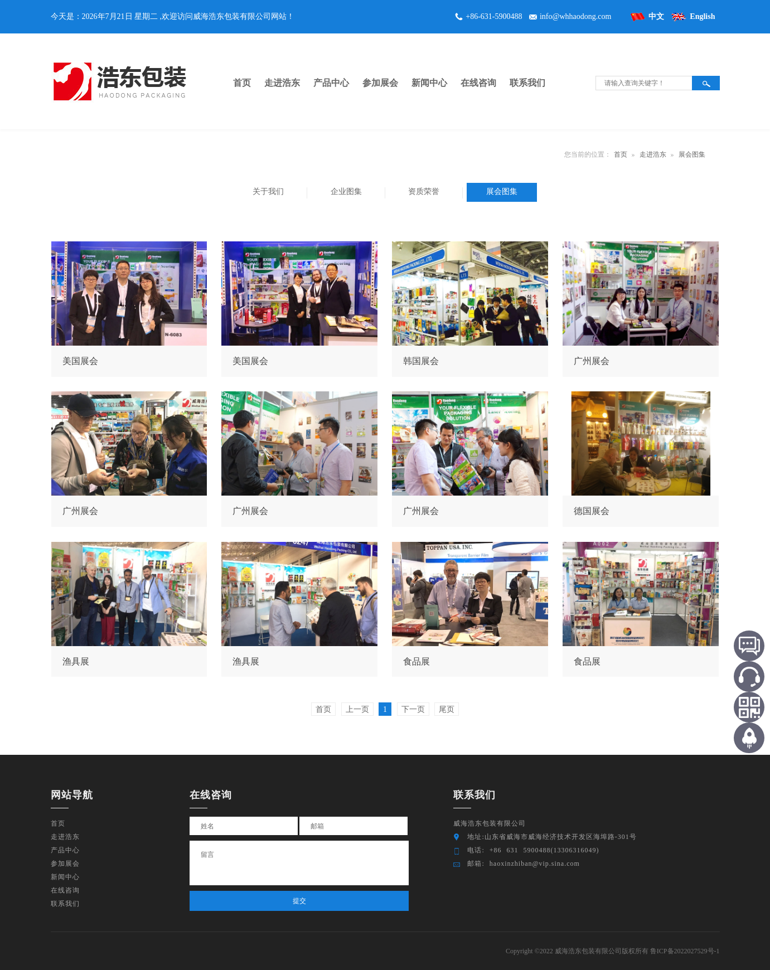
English (702, 16)
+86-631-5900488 (494, 16)
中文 (656, 16)
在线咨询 (65, 890)
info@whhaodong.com (575, 16)
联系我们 (65, 904)
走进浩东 (653, 154)
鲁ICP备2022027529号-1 (685, 951)
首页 (620, 154)
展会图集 (692, 154)
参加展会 (65, 863)
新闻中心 (65, 877)
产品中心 (65, 850)
